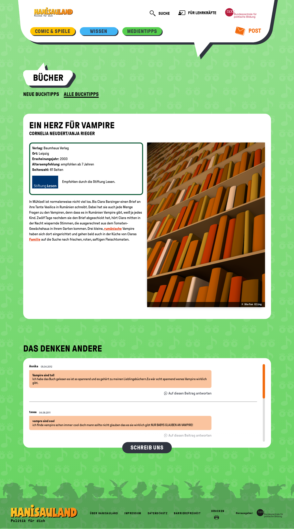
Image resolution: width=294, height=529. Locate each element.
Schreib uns (147, 447)
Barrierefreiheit (187, 513)
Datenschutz (158, 513)
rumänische (113, 229)
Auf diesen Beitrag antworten (189, 393)
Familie (34, 239)
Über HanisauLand (104, 513)
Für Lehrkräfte (197, 13)
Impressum (132, 513)
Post (248, 30)
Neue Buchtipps (41, 94)
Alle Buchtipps (81, 94)
